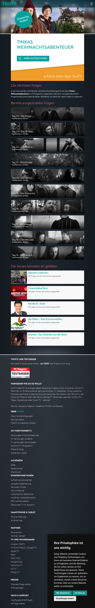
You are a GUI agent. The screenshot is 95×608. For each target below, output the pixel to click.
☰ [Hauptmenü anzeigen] (91, 4)
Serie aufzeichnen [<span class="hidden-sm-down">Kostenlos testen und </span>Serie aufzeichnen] (35, 58)
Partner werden (18, 536)
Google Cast (17, 561)
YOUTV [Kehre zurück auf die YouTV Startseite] (9, 4)
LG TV (13, 568)
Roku (13, 554)
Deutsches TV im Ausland (22, 504)
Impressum (16, 472)
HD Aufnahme (17, 490)
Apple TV (15, 551)
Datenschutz (17, 468)
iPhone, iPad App (18, 516)
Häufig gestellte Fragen (22, 600)
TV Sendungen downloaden (23, 442)
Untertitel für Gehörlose (22, 494)
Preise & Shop (17, 449)
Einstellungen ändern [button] (65, 598)
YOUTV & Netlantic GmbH (23, 423)
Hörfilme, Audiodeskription (23, 497)
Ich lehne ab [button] (80, 593)
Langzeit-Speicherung (21, 483)
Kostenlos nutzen (19, 452)
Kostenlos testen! (23, 19)
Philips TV (15, 572)
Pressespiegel (17, 587)
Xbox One (15, 558)
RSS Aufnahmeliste (19, 501)
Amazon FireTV (18, 544)
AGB (13, 465)
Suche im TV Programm (21, 445)
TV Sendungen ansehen (22, 438)
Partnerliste (16, 532)
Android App (17, 520)
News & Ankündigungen (22, 416)
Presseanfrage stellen (21, 584)
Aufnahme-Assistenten (21, 480)
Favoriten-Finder (18, 487)
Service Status (17, 419)
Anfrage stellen (18, 603)
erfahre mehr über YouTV (62, 76)
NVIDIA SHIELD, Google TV (23, 547)
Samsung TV (16, 565)
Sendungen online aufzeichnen (25, 435)
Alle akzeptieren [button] (63, 593)
